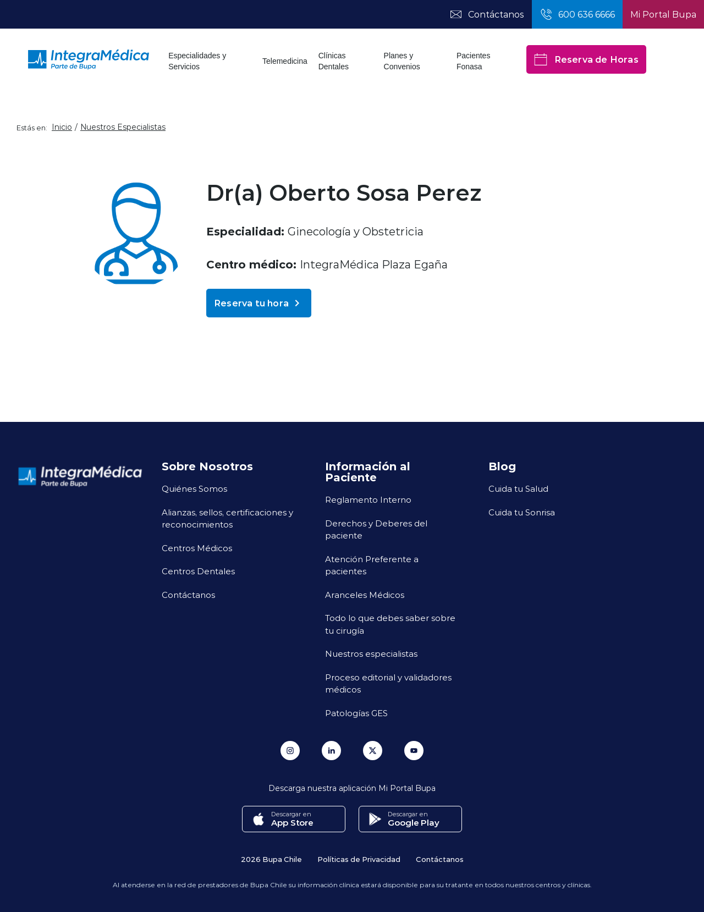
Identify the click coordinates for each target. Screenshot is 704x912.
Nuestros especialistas (371, 653)
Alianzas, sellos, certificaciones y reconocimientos (227, 518)
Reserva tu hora (259, 303)
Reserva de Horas (586, 59)
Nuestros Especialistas (123, 127)
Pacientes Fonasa (473, 61)
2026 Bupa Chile (271, 859)
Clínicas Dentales (333, 61)
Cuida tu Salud (518, 488)
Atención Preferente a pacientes (372, 565)
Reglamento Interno (368, 499)
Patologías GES (356, 712)
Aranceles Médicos (364, 594)
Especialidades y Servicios (197, 61)
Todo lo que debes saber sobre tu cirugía (390, 624)
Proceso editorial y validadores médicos (388, 683)
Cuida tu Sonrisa (521, 512)
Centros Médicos (197, 547)
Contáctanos (188, 594)
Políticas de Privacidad (358, 859)
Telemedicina (284, 61)
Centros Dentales (198, 570)
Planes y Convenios (402, 61)
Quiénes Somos (194, 488)
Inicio (62, 127)
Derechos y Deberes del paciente (376, 529)
